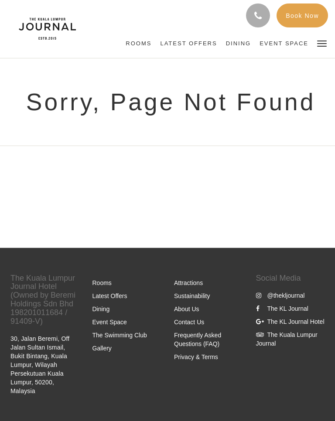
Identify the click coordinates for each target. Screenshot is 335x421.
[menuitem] (138, 44)
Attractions (188, 282)
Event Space (109, 322)
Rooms (102, 282)
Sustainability (192, 295)
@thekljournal (280, 295)
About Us (186, 309)
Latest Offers (109, 295)
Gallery (102, 348)
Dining (101, 309)
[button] (322, 43)
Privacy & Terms (196, 356)
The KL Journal (282, 308)
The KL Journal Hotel (290, 321)
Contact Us (189, 322)
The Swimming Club (119, 335)
